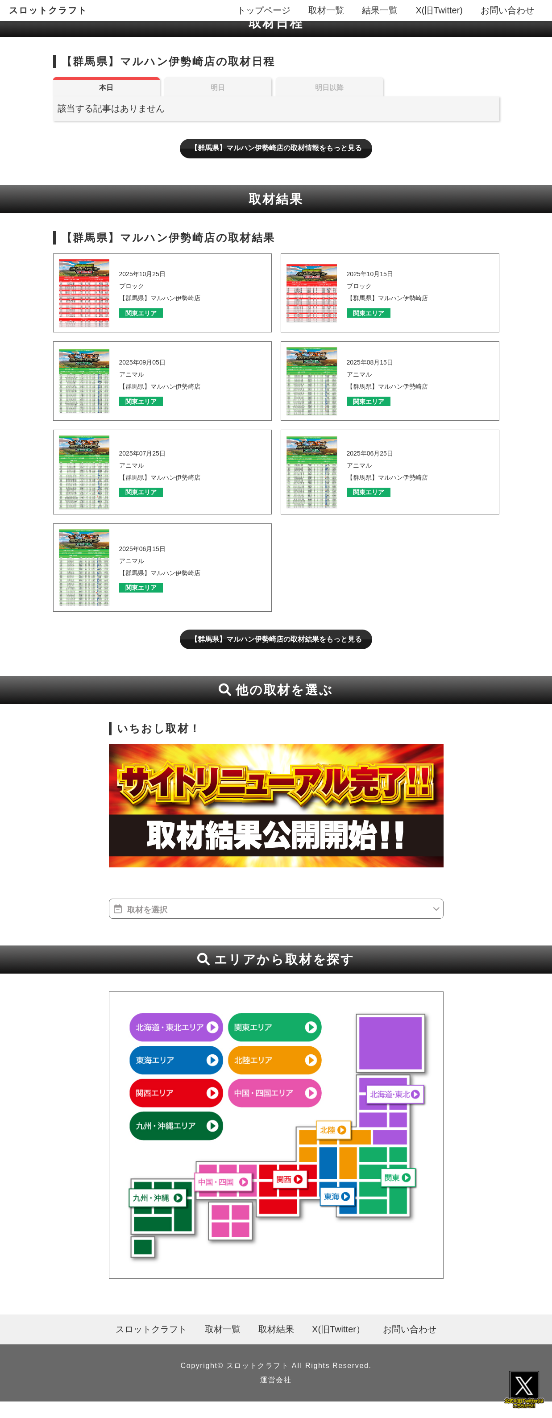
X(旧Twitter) (439, 10)
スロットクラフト (48, 10)
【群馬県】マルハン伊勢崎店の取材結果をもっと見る (276, 653)
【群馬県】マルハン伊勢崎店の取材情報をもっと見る (276, 157)
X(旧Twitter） (338, 1346)
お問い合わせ (507, 10)
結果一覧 (380, 10)
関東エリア (147, 324)
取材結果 (276, 1346)
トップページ (264, 10)
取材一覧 (326, 10)
